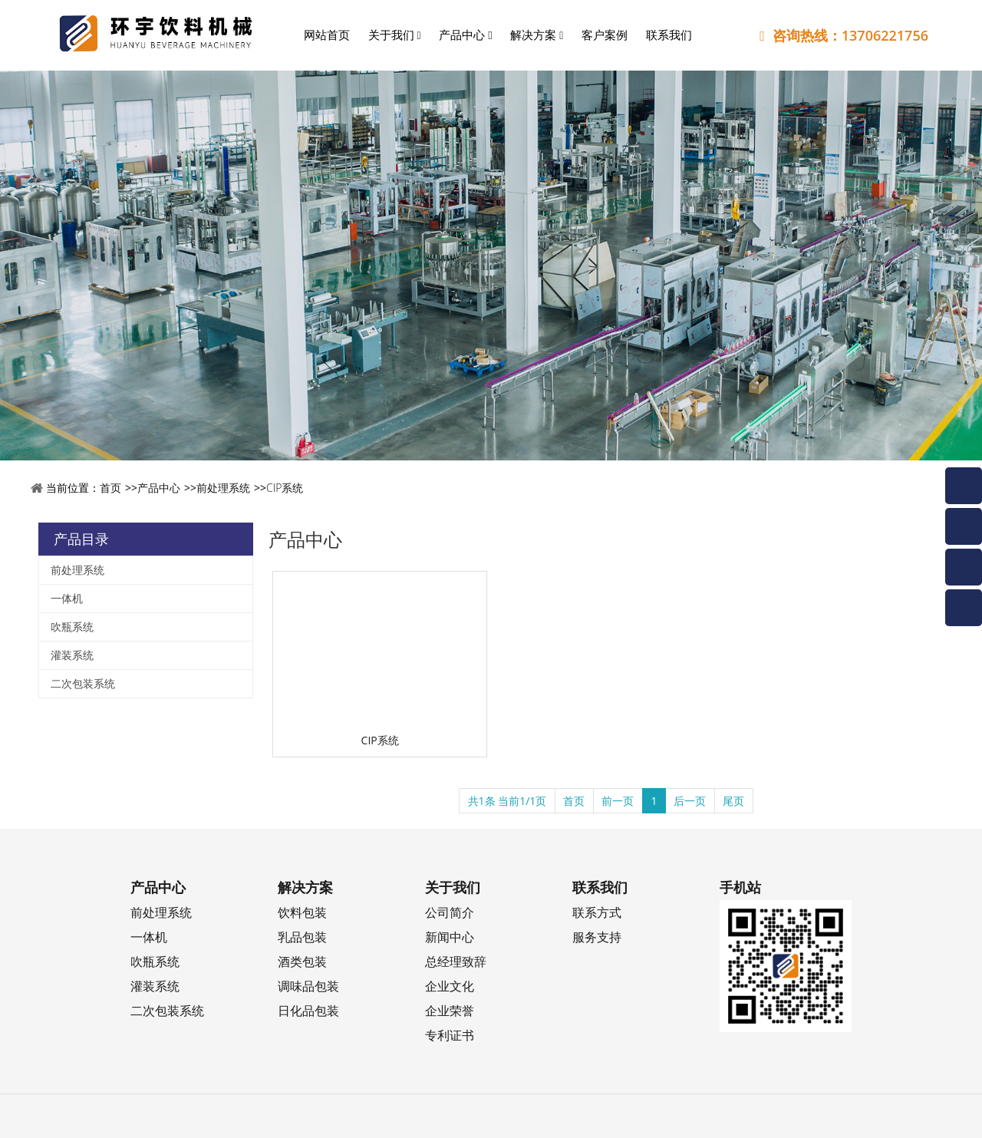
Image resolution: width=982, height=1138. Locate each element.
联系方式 (596, 912)
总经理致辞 (455, 961)
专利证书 (449, 1034)
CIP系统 (284, 487)
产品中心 (465, 34)
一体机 (67, 598)
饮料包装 (302, 912)
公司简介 (449, 912)
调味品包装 (308, 985)
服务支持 (596, 936)
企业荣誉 (449, 1010)
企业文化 (449, 985)
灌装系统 (72, 655)
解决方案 (536, 34)
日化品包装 (308, 1010)
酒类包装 (302, 961)
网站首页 (327, 34)
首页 (110, 487)
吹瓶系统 (72, 626)
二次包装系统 (83, 683)
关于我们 (394, 34)
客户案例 (605, 34)
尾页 (733, 800)
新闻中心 (449, 936)
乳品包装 (302, 936)
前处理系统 (223, 487)
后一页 (690, 800)
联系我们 (669, 34)
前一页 (617, 800)
